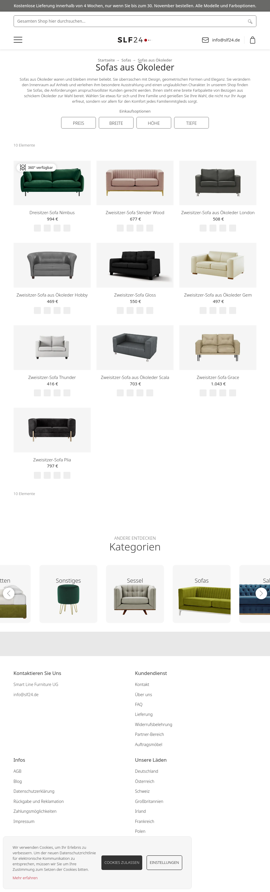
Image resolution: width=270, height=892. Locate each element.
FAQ (139, 704)
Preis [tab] (78, 123)
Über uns (143, 694)
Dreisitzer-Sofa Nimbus (52, 212)
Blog (18, 781)
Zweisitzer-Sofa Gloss (135, 295)
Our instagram (135, 643)
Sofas (126, 60)
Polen (140, 831)
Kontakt (142, 684)
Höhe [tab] (154, 123)
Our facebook (123, 643)
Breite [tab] (116, 123)
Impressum (24, 821)
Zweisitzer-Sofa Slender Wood (135, 212)
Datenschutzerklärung (34, 791)
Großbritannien (149, 801)
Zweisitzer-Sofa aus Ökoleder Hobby (52, 295)
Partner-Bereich (149, 734)
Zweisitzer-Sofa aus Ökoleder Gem (218, 295)
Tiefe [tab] (191, 123)
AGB (17, 771)
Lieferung (144, 714)
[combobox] (135, 21)
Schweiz (142, 791)
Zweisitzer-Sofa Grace (218, 377)
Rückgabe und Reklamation (39, 801)
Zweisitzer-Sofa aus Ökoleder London (218, 212)
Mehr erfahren (25, 877)
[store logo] (135, 40)
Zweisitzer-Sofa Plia (52, 460)
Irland (140, 811)
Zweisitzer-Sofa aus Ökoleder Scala (135, 377)
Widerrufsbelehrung (153, 724)
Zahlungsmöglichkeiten (35, 811)
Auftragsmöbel (148, 744)
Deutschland (146, 771)
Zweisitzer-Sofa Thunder (52, 377)
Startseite (106, 60)
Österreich (144, 781)
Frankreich (144, 821)
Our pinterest (146, 643)
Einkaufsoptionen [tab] (135, 111)
